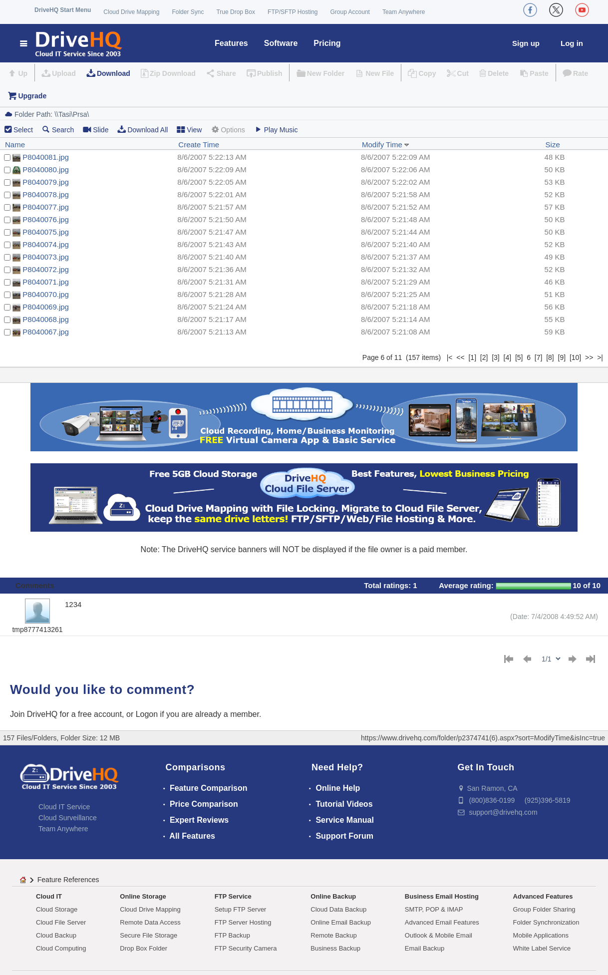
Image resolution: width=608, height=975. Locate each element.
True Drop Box (235, 11)
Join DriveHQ (35, 714)
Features (231, 43)
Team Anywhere (403, 11)
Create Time (198, 144)
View (189, 129)
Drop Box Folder (143, 948)
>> (589, 357)
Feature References (68, 880)
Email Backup (424, 948)
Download (113, 73)
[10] (575, 357)
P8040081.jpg (45, 157)
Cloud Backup (56, 935)
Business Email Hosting (442, 896)
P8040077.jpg (45, 207)
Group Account (350, 11)
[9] (562, 357)
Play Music (276, 129)
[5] (519, 357)
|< (450, 357)
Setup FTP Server (241, 909)
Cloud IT (49, 896)
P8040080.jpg (45, 169)
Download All (142, 129)
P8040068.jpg (45, 319)
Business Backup (335, 948)
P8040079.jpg (45, 182)
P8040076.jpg (45, 219)
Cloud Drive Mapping (131, 11)
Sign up (526, 43)
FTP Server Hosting (243, 922)
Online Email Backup (340, 922)
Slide (95, 129)
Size (553, 144)
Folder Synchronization (546, 922)
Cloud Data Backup (338, 909)
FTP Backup (232, 935)
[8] (550, 357)
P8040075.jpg (45, 232)
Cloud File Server (61, 922)
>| (600, 357)
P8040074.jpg (45, 244)
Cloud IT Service (64, 807)
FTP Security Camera (246, 948)
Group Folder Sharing (544, 909)
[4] (508, 357)
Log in (572, 43)
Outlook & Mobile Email (438, 935)
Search (58, 129)
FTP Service (233, 896)
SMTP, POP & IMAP (434, 909)
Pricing (326, 43)
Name (15, 144)
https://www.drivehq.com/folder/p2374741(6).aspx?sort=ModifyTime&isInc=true (483, 738)
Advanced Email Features (442, 922)
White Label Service (542, 948)
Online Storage (143, 896)
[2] (484, 357)
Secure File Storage (148, 935)
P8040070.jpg (45, 294)
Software (281, 43)
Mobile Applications (541, 935)
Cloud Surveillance (67, 818)
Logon (147, 714)
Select (23, 130)
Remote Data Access (150, 922)
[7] (539, 357)
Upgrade (32, 96)
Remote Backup (333, 935)
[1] (472, 357)
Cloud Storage (56, 909)
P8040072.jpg (45, 269)
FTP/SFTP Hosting (292, 11)
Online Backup (333, 896)
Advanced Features (543, 896)
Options (228, 129)
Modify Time (385, 144)
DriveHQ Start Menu (62, 9)
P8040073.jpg (45, 257)
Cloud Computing (61, 948)
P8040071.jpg (45, 282)
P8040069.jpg (45, 307)
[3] (496, 357)
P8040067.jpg (45, 331)
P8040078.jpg (45, 194)
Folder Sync (188, 11)
